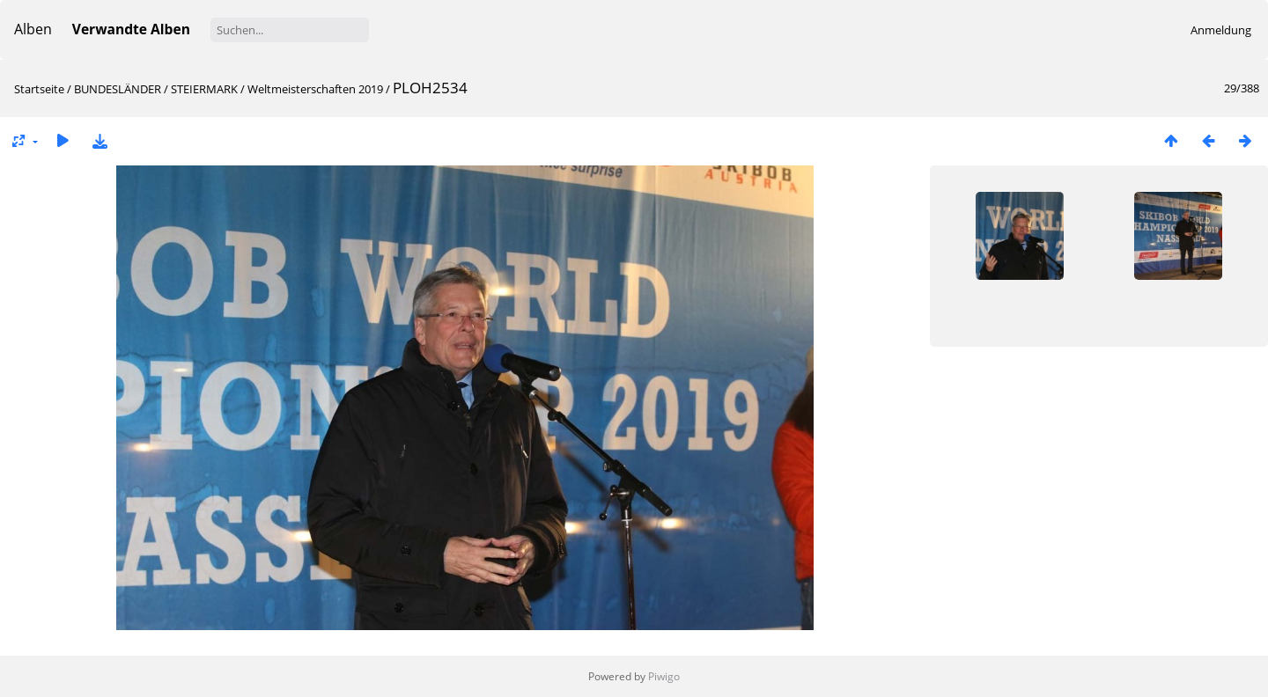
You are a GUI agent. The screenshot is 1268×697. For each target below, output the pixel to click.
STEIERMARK (204, 89)
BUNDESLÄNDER (117, 89)
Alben (33, 29)
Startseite (39, 89)
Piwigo (664, 676)
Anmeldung (1221, 30)
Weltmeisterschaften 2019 (315, 89)
